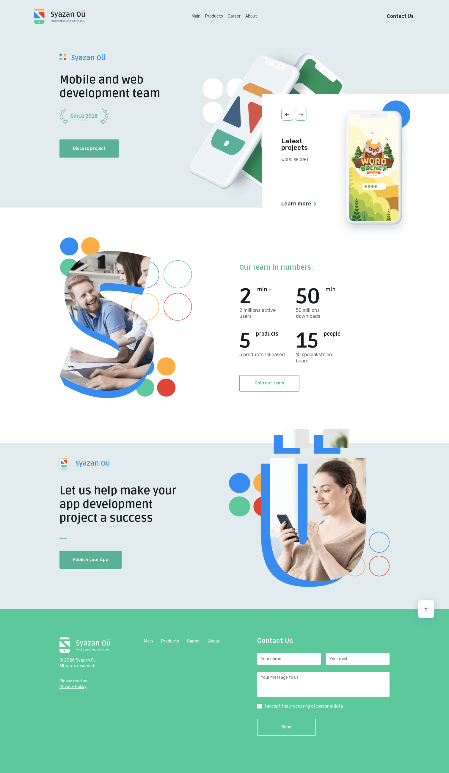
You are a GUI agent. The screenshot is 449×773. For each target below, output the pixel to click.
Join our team (269, 383)
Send (286, 727)
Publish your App (90, 559)
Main (197, 15)
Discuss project (89, 148)
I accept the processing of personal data (304, 706)
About (251, 16)
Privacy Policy (73, 686)
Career (234, 16)
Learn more (296, 203)
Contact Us (400, 16)
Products (214, 16)
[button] (287, 115)
